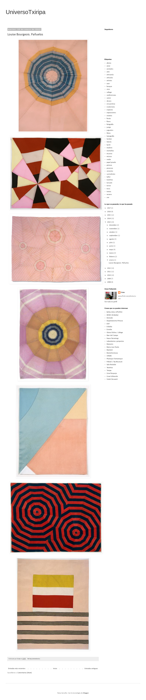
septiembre (113, 235)
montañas (110, 151)
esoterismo (111, 107)
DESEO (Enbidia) (112, 315)
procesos (110, 168)
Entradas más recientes (16, 668)
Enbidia (109, 327)
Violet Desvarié (112, 379)
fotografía (110, 124)
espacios (110, 110)
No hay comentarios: (34, 659)
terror (109, 186)
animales (110, 69)
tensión (109, 183)
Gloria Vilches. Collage (115, 332)
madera (109, 148)
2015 (109, 215)
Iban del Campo (112, 335)
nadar (109, 159)
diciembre (113, 225)
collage (109, 92)
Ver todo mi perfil (110, 302)
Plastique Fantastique (115, 359)
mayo (111, 250)
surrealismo (111, 174)
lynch (109, 145)
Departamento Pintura (115, 321)
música (109, 156)
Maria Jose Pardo (113, 347)
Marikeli (110, 350)
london (109, 139)
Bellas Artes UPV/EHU (114, 312)
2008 (109, 282)
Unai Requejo (112, 373)
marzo (111, 253)
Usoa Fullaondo (112, 376)
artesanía (110, 75)
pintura (109, 165)
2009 (109, 279)
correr (109, 98)
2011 (109, 272)
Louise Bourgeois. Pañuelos (25, 34)
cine (108, 89)
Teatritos (110, 368)
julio (111, 243)
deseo (109, 101)
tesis (108, 189)
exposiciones (111, 113)
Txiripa (109, 370)
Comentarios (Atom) (24, 673)
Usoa (123, 292)
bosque (109, 86)
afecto (109, 63)
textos (109, 192)
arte (108, 72)
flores (109, 121)
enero (111, 260)
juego (109, 127)
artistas (109, 81)
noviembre (113, 229)
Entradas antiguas (91, 668)
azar (108, 84)
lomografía (110, 136)
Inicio (55, 668)
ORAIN (109, 356)
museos (109, 154)
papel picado (111, 162)
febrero (112, 257)
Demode (110, 318)
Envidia (109, 329)
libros (109, 133)
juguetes (110, 130)
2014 (109, 218)
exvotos (109, 116)
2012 (109, 268)
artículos (110, 78)
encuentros (111, 104)
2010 (109, 275)
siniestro (110, 171)
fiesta (109, 118)
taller (109, 177)
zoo (108, 197)
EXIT (108, 324)
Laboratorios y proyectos (115, 341)
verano (109, 194)
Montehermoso (112, 353)
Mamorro (110, 344)
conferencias (111, 95)
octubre (112, 232)
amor (108, 66)
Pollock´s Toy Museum (114, 362)
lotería (109, 142)
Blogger (86, 693)
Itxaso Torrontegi (113, 338)
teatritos (110, 180)
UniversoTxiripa (26, 12)
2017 (109, 208)
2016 (109, 212)
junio (111, 246)
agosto (111, 239)
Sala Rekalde (111, 365)
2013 (109, 222)
